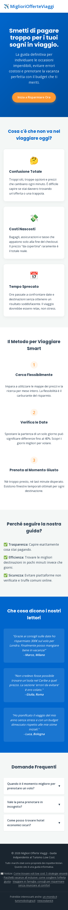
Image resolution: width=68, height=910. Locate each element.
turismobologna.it (25, 900)
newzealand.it (45, 900)
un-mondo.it (50, 896)
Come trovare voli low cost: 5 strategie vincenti (40, 873)
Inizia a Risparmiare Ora (34, 97)
